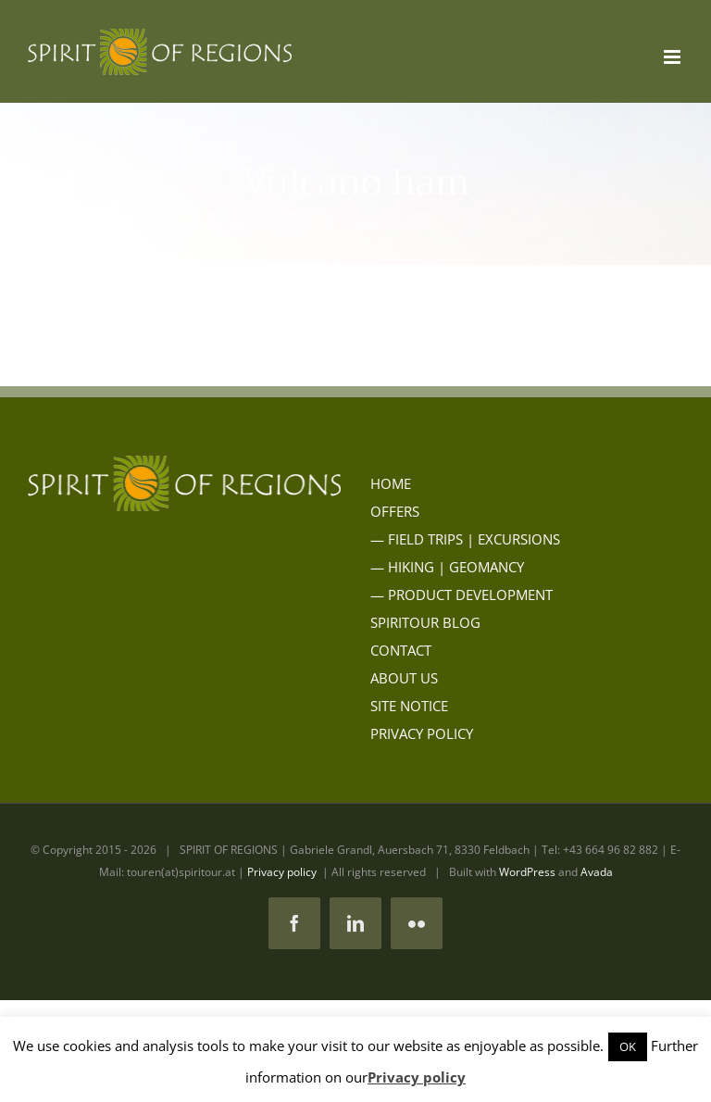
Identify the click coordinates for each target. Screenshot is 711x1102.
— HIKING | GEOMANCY (447, 566)
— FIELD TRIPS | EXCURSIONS (465, 539)
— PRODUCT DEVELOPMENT (461, 594)
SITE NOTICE (409, 705)
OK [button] (627, 1046)
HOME (390, 483)
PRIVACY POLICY (421, 733)
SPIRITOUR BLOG (425, 622)
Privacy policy (282, 872)
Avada (596, 872)
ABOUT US (404, 678)
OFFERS (394, 511)
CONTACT (400, 650)
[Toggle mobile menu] (673, 57)
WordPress (527, 872)
